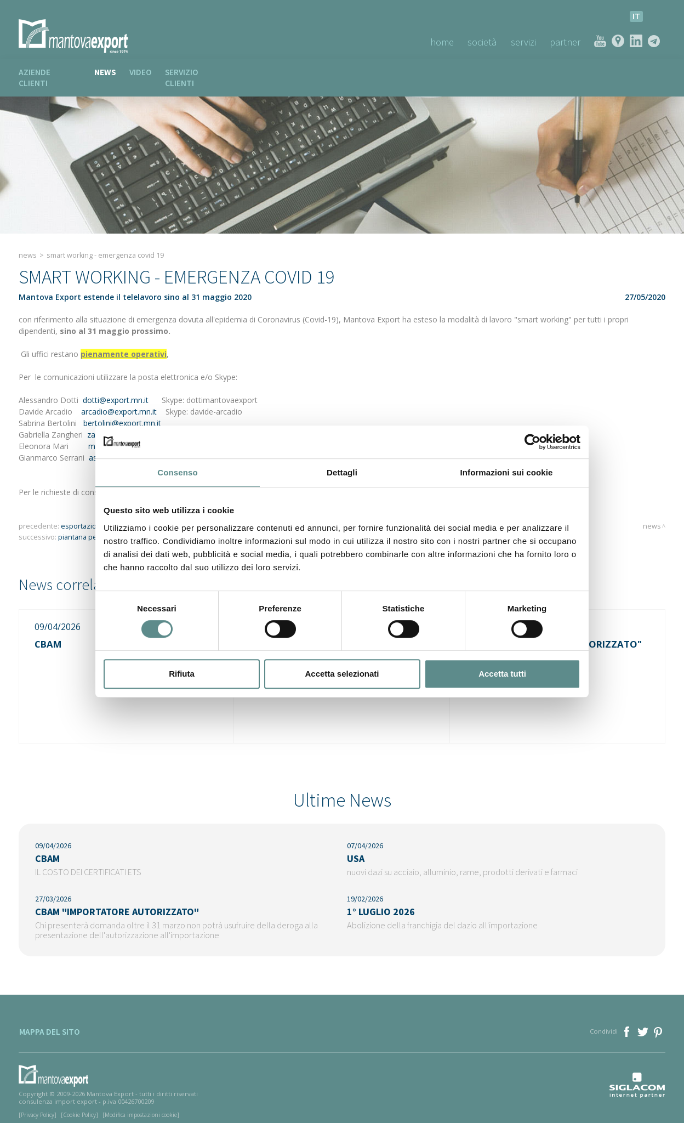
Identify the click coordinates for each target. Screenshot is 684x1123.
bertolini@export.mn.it (122, 412)
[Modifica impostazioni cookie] (140, 1108)
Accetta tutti (502, 673)
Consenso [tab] (177, 472)
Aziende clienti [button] (50, 72)
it (636, 16)
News (105, 72)
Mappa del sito (49, 1026)
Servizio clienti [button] (198, 72)
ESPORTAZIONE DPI (89, 515)
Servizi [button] (522, 42)
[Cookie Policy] (79, 1108)
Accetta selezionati (342, 673)
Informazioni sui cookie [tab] (506, 472)
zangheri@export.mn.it (127, 424)
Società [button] (481, 42)
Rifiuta (182, 673)
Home (441, 42)
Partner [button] (565, 42)
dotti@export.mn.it (116, 389)
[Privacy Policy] (37, 1108)
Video (140, 72)
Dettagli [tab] (342, 472)
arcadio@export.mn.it (119, 401)
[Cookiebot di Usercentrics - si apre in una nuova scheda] (532, 442)
